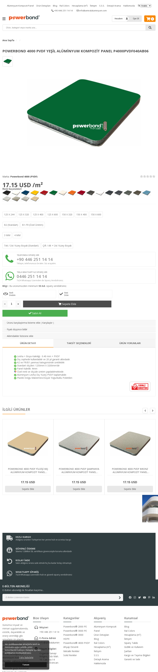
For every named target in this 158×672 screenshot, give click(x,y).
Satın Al (123, 306)
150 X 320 (67, 214)
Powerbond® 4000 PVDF (76, 612)
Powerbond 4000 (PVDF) (24, 176)
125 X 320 (24, 214)
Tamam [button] (25, 664)
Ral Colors (64, 5)
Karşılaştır (47, 315)
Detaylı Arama (116, 5)
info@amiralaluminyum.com (92, 10)
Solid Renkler (70, 624)
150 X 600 (96, 214)
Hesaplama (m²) (80, 5)
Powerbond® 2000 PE (75, 596)
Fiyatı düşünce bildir (17, 322)
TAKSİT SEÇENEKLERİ (79, 336)
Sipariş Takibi (131, 612)
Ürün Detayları (42, 5)
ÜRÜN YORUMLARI (130, 336)
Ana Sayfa (8, 40)
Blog (54, 5)
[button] (152, 403)
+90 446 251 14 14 (61, 10)
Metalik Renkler (71, 620)
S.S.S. (104, 5)
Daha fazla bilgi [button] (26, 657)
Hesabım (119, 18)
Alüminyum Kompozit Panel (17, 5)
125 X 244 (9, 214)
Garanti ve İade (132, 629)
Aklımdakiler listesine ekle (20, 329)
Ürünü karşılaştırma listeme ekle (23, 315)
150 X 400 (81, 214)
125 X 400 (38, 214)
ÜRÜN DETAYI (28, 336)
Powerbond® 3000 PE (75, 600)
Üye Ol (136, 18)
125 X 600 (52, 214)
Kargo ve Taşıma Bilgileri (137, 624)
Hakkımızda (133, 5)
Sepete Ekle (55, 306)
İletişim (95, 5)
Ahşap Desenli (70, 616)
